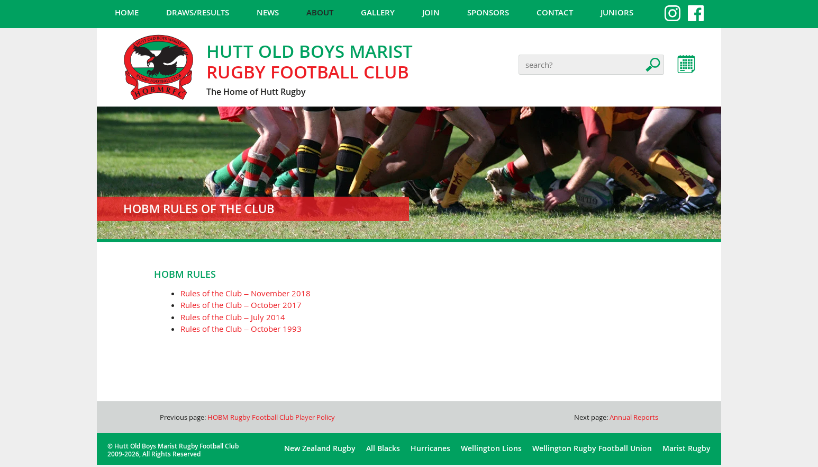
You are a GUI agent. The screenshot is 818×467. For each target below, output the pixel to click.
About (319, 12)
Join (431, 12)
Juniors (617, 12)
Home (127, 12)
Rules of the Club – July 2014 (232, 317)
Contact (555, 12)
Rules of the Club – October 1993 (240, 328)
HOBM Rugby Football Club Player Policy (271, 417)
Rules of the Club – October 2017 (240, 304)
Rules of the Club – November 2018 (245, 293)
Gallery (378, 12)
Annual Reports (634, 417)
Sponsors (488, 12)
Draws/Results (197, 12)
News (268, 12)
